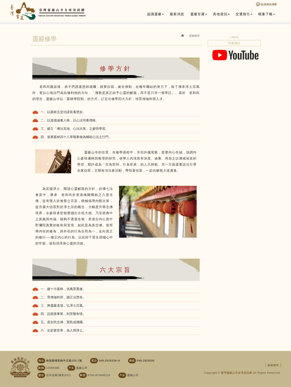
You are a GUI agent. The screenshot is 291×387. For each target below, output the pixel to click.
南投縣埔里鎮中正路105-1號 (64, 360)
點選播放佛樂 (269, 4)
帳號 (83, 375)
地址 (41, 360)
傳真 (132, 360)
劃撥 (41, 367)
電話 (94, 360)
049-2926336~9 (109, 360)
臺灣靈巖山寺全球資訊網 (48, 11)
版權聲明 (273, 365)
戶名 (71, 367)
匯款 (41, 375)
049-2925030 (146, 360)
